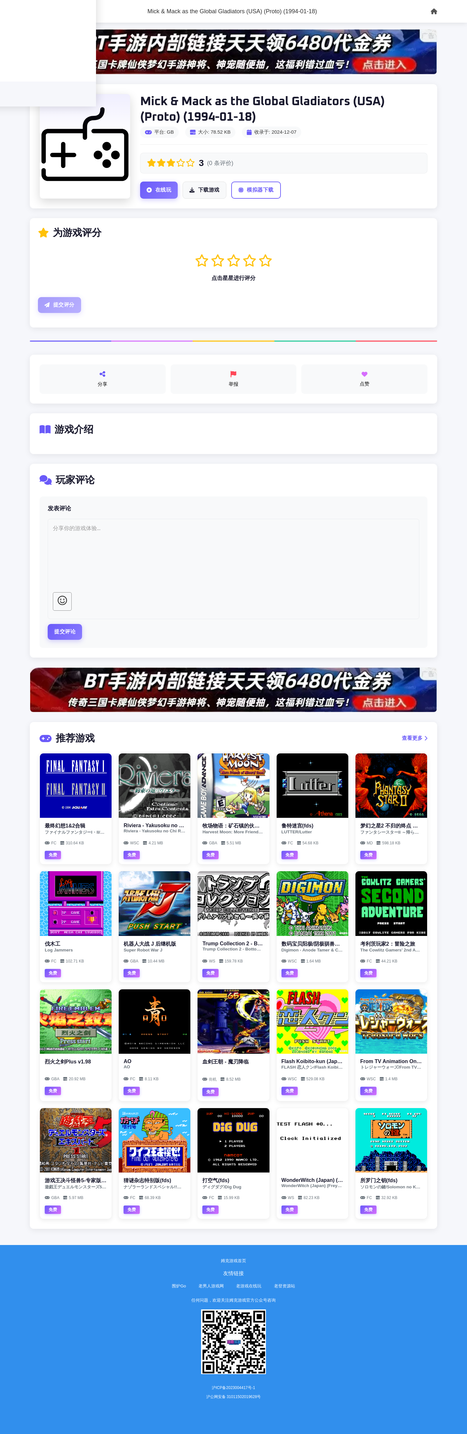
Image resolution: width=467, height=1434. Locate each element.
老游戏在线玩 (248, 1286)
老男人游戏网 (211, 1286)
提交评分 (59, 305)
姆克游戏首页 (233, 1260)
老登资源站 (284, 1286)
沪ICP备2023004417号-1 (233, 1387)
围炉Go (179, 1286)
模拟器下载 (256, 190)
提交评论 (65, 631)
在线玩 (159, 190)
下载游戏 (204, 190)
